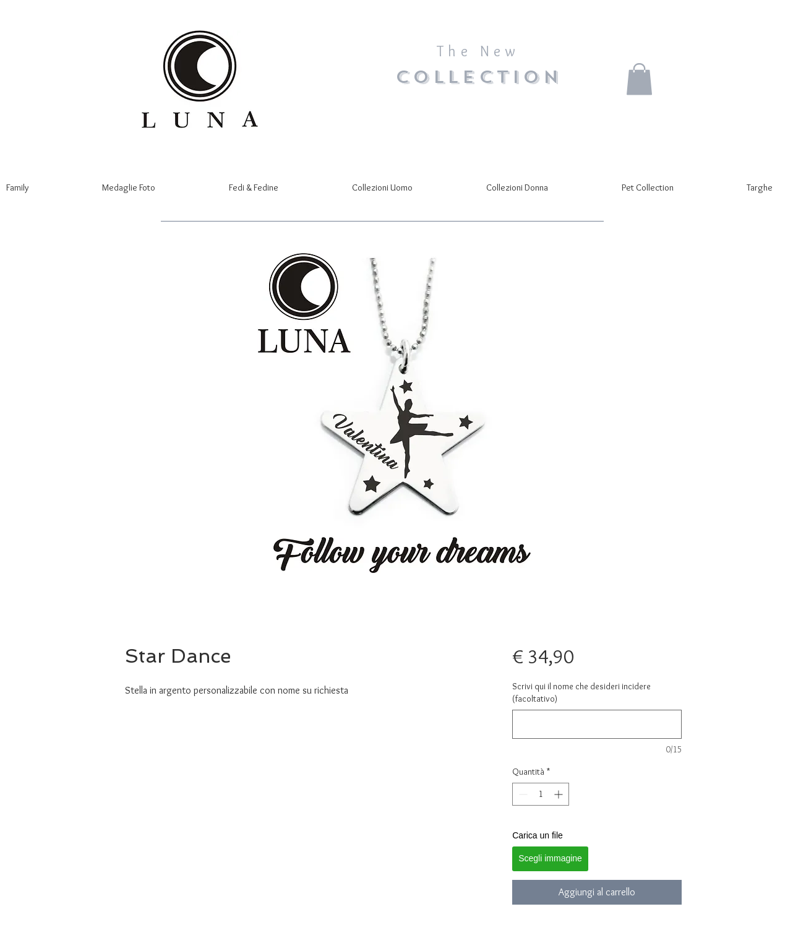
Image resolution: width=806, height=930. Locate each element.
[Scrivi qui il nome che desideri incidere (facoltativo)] (596, 724)
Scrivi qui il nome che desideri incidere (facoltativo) (581, 692)
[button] (639, 79)
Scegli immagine (550, 858)
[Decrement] (521, 794)
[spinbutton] (540, 794)
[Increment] (559, 794)
